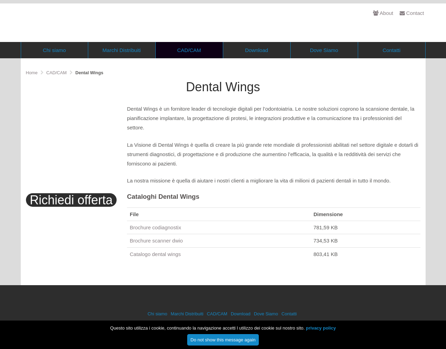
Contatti (392, 63)
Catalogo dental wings (155, 267)
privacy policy (321, 330)
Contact (412, 13)
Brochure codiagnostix (155, 241)
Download (256, 63)
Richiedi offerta (71, 213)
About (383, 13)
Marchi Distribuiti (121, 63)
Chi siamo (54, 63)
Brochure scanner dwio (156, 254)
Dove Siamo (324, 63)
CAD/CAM (189, 63)
